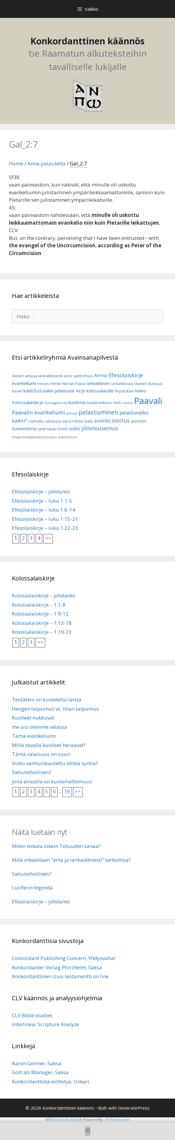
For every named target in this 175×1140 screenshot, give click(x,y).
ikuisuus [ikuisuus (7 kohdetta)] (155, 383)
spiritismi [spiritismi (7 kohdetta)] (138, 421)
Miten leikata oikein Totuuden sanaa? (56, 846)
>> (48, 538)
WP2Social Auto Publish (63, 1119)
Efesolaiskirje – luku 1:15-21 (45, 518)
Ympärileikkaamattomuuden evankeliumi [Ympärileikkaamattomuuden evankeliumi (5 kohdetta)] (44, 437)
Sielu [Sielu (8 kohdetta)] (88, 421)
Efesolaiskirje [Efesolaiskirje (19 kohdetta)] (125, 375)
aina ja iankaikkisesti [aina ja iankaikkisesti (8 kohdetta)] (44, 375)
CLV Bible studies (32, 1015)
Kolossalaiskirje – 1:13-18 (42, 622)
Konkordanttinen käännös (87, 41)
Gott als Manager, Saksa (40, 1072)
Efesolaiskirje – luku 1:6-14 (43, 509)
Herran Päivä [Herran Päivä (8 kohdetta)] (74, 383)
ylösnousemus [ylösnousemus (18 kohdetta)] (99, 428)
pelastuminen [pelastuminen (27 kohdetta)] (98, 412)
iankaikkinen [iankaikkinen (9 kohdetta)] (98, 383)
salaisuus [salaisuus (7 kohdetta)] (53, 421)
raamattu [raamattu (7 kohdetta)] (36, 421)
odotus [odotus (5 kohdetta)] (127, 403)
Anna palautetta (46, 163)
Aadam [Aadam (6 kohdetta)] (18, 376)
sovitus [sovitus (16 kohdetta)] (121, 420)
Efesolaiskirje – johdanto (41, 491)
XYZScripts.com (117, 1119)
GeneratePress (134, 1108)
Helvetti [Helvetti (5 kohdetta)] (43, 384)
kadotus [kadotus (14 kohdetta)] (32, 390)
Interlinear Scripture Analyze (45, 1024)
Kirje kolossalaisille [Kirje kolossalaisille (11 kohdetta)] (95, 391)
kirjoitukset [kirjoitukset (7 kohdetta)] (124, 391)
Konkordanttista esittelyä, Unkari (50, 1081)
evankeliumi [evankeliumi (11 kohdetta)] (24, 383)
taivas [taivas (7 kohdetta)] (52, 428)
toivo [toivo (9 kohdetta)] (63, 428)
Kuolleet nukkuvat (33, 717)
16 (67, 791)
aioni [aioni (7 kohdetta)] (68, 375)
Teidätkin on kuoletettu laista (46, 699)
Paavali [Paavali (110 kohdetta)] (148, 401)
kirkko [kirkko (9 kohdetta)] (140, 391)
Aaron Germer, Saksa (36, 1063)
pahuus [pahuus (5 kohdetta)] (72, 413)
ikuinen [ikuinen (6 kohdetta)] (141, 383)
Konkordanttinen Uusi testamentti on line (60, 976)
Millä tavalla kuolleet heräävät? (49, 745)
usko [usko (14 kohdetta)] (74, 428)
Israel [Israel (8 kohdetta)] (17, 391)
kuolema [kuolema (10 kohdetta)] (76, 402)
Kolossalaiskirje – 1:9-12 (40, 613)
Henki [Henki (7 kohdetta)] (56, 383)
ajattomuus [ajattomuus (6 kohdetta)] (83, 376)
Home (16, 163)
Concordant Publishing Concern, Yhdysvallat (63, 958)
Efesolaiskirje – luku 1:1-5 (42, 500)
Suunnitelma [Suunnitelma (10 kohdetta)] (24, 428)
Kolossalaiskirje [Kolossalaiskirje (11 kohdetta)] (27, 402)
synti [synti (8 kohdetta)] (41, 428)
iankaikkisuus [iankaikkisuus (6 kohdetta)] (122, 383)
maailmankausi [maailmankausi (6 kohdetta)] (99, 402)
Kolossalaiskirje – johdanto (43, 595)
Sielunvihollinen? (31, 772)
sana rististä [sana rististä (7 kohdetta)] (72, 421)
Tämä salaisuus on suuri (41, 754)
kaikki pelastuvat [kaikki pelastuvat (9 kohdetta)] (59, 391)
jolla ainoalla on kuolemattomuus (52, 781)
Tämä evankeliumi (34, 735)
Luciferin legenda (32, 887)
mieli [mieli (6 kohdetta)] (117, 402)
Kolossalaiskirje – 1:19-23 (42, 631)
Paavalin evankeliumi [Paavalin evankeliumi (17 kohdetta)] (38, 412)
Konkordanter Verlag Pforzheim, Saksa (57, 967)
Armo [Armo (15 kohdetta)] (100, 375)
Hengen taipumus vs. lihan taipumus (55, 708)
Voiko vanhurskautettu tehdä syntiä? (55, 763)
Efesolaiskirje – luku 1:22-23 (45, 527)
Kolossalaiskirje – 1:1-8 (39, 604)
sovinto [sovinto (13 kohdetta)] (102, 420)
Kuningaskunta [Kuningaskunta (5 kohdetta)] (56, 403)
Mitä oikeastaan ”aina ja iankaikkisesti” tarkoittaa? (71, 859)
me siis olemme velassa (39, 726)
